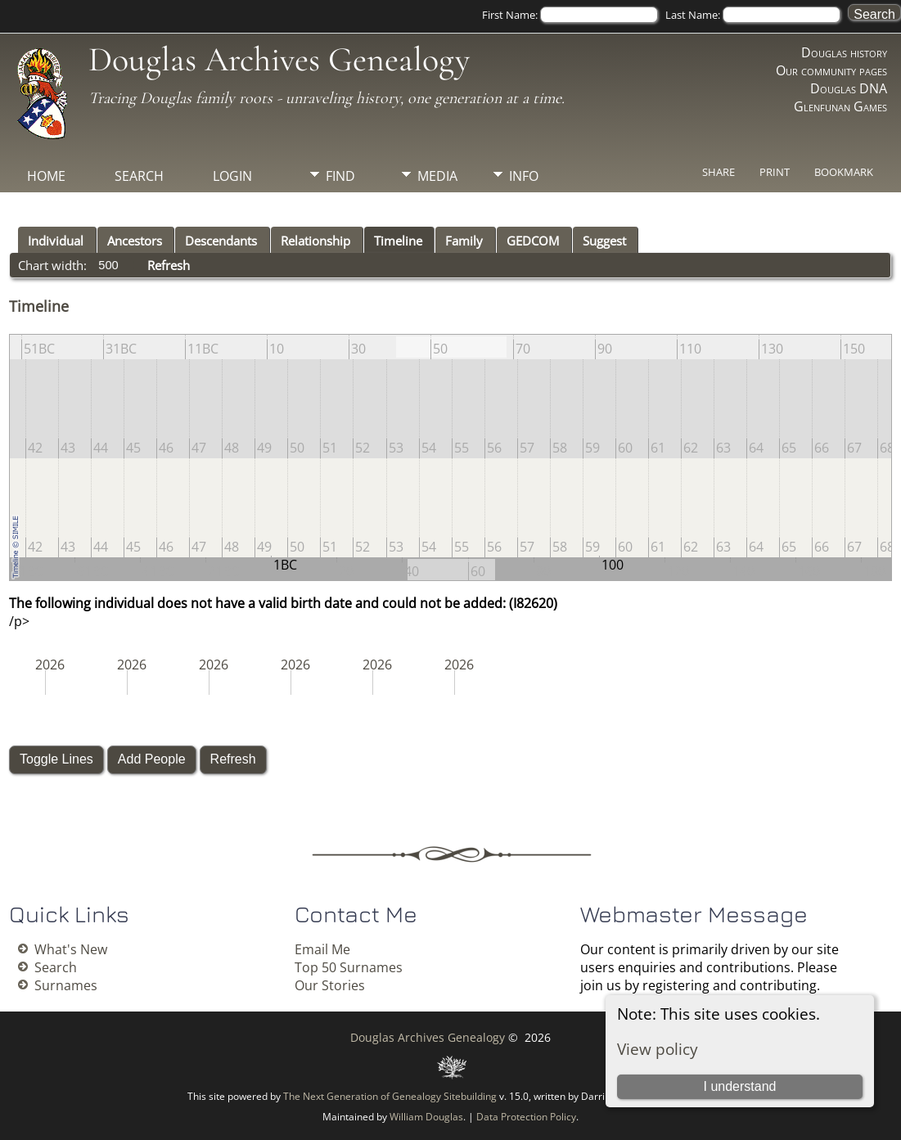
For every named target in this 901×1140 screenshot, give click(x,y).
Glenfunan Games (840, 106)
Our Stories (330, 985)
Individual (55, 240)
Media (437, 176)
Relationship (315, 240)
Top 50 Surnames (349, 967)
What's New (70, 949)
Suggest (604, 240)
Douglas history (844, 52)
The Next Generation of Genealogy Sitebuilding (390, 1096)
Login (232, 176)
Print (774, 171)
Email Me (322, 949)
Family (464, 240)
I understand (740, 1086)
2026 (50, 665)
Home (46, 176)
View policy (657, 1049)
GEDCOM (533, 240)
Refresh (168, 265)
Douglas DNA (848, 88)
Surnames (65, 985)
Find (340, 176)
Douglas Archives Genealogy (279, 59)
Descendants (221, 240)
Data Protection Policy (526, 1117)
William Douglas (426, 1117)
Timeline (398, 240)
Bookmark (843, 171)
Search (139, 176)
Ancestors (134, 240)
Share (718, 171)
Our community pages (831, 70)
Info (523, 176)
